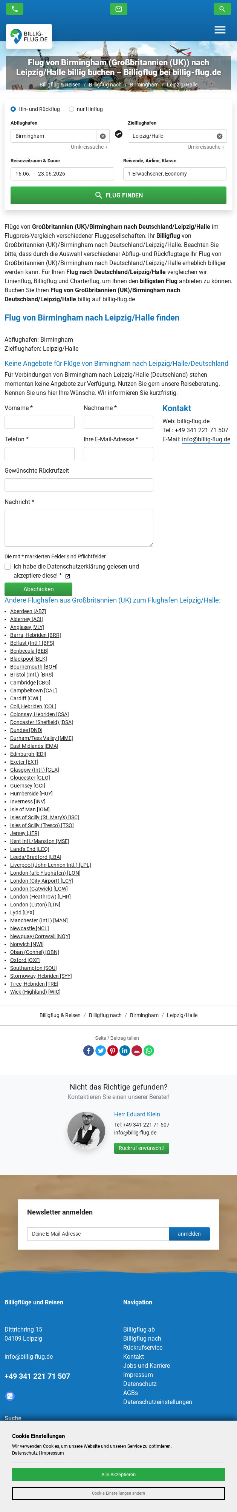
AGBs (130, 1392)
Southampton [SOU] (33, 968)
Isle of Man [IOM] (30, 809)
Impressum (138, 1374)
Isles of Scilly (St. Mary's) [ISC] (44, 817)
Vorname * (19, 408)
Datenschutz (140, 1383)
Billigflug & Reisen (60, 85)
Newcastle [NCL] (29, 928)
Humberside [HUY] (31, 794)
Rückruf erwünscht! (142, 1148)
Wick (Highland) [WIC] (35, 992)
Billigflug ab (139, 1329)
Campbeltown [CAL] (33, 690)
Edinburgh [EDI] (28, 754)
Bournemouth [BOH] (34, 667)
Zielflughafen (142, 123)
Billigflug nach (105, 85)
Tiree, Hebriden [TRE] (34, 984)
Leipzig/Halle (182, 85)
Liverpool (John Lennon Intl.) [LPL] (50, 865)
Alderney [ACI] (26, 619)
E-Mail (136, 1050)
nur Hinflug (90, 109)
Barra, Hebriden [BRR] (35, 635)
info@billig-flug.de (206, 439)
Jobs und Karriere (146, 1365)
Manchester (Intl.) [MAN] (39, 920)
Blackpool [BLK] (28, 659)
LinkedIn (124, 1050)
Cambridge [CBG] (30, 683)
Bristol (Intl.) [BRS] (31, 675)
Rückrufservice (142, 1347)
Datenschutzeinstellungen (157, 1402)
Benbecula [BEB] (29, 651)
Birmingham (144, 85)
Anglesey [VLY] (27, 627)
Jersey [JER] (24, 833)
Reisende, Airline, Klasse (149, 160)
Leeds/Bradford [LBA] (35, 857)
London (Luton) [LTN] (35, 905)
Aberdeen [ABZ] (28, 611)
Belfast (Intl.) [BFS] (32, 643)
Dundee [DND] (26, 730)
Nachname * (100, 408)
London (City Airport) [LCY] (41, 881)
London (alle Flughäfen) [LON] (45, 873)
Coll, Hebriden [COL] (33, 706)
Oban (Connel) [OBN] (34, 952)
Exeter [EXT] (24, 762)
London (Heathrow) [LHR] (40, 897)
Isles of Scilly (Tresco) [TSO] (42, 825)
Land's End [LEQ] (29, 849)
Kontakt (133, 1356)
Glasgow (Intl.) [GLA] (34, 770)
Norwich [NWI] (27, 944)
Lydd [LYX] (22, 912)
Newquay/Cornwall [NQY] (40, 936)
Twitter (100, 1050)
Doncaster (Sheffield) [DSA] (41, 722)
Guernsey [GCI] (27, 786)
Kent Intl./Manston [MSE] (39, 841)
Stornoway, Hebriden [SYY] (41, 976)
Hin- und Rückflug (39, 109)
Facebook (88, 1050)
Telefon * (17, 439)
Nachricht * (19, 502)
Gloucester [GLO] (30, 778)
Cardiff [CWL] (25, 698)
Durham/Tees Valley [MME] (41, 738)
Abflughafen (24, 123)
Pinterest (112, 1050)
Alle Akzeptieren (118, 1474)
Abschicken (38, 589)
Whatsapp (149, 1050)
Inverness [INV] (28, 801)
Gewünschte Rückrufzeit (37, 470)
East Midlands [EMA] (34, 746)
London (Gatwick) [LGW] (39, 889)
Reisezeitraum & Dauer (35, 160)
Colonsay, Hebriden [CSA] (39, 714)
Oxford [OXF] (25, 960)
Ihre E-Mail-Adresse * (111, 439)
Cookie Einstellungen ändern (118, 1493)
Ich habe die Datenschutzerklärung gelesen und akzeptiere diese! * (76, 571)
